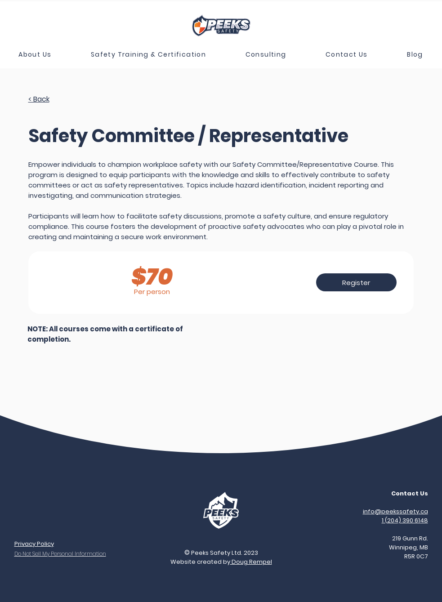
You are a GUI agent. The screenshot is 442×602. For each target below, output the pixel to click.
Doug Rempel (251, 561)
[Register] (356, 282)
